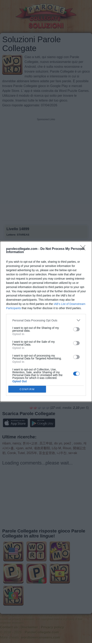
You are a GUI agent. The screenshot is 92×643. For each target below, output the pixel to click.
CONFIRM (27, 389)
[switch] (76, 329)
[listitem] (46, 320)
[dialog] (46, 321)
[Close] (84, 249)
